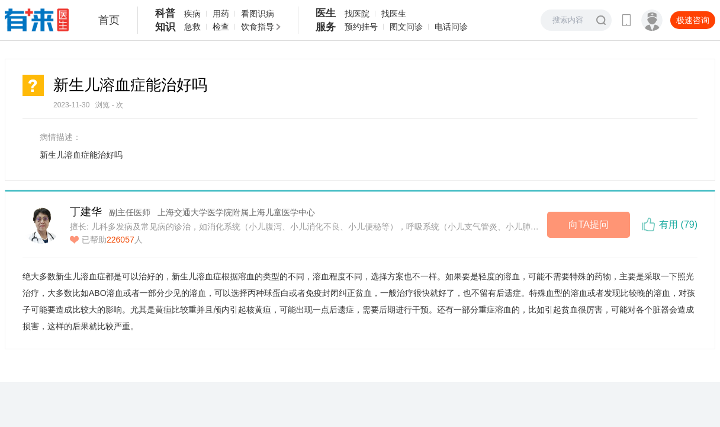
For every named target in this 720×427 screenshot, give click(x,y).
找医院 (357, 13)
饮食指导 (257, 26)
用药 (221, 13)
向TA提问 (588, 224)
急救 (192, 26)
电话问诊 (451, 26)
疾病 (192, 13)
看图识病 (257, 13)
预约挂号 (361, 26)
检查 (221, 26)
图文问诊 (406, 26)
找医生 (393, 13)
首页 (109, 20)
